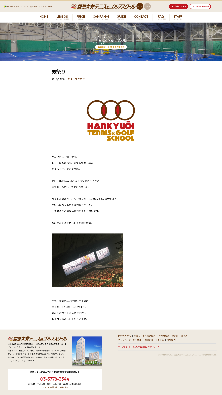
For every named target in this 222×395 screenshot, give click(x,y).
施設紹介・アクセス (154, 339)
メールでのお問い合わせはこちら (55, 387)
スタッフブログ (76, 79)
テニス (139, 6)
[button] (178, 6)
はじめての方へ (12, 6)
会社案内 (171, 339)
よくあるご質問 (45, 6)
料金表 (184, 336)
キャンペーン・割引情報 (130, 339)
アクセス (24, 6)
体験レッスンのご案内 (145, 336)
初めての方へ (124, 336)
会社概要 (33, 6)
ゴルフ (147, 6)
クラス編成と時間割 (168, 336)
